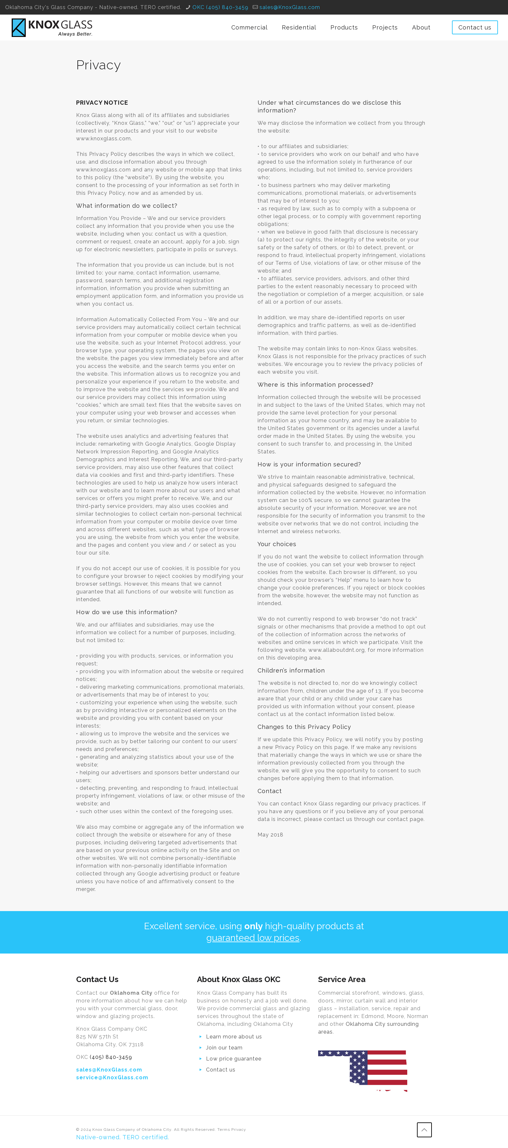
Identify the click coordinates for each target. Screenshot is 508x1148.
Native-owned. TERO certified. (122, 1137)
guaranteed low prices (252, 937)
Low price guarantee (233, 1059)
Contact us (474, 27)
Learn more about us (234, 1037)
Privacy (238, 1129)
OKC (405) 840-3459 (220, 7)
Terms (223, 1129)
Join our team (224, 1048)
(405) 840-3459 (111, 1057)
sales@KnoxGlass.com (290, 7)
